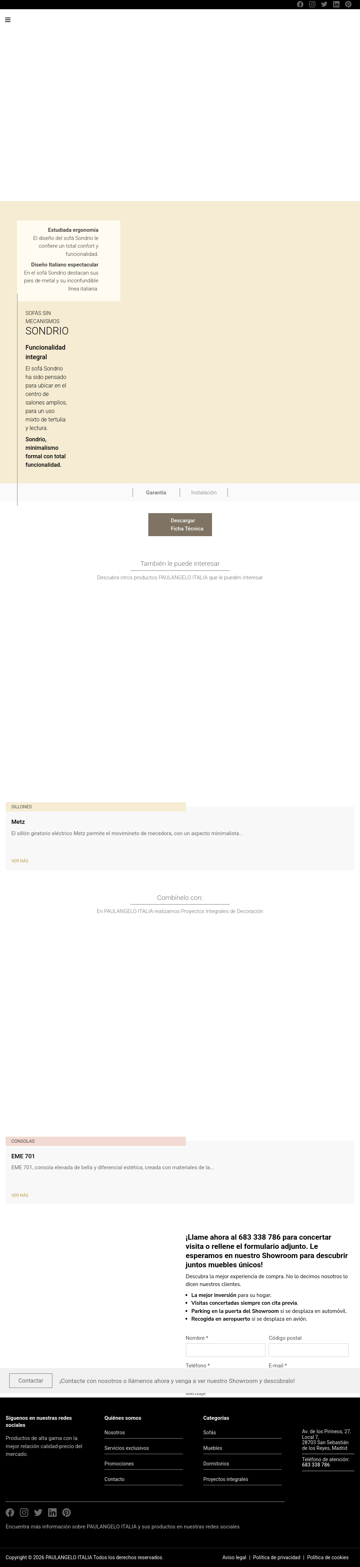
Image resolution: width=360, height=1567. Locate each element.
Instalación (204, 492)
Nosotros (114, 1432)
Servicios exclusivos (126, 1448)
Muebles (212, 1448)
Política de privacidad (276, 1557)
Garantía (156, 492)
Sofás (209, 1432)
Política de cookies (328, 1557)
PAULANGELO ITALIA (60, 23)
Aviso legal (234, 1557)
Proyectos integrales (225, 1479)
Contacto (114, 1479)
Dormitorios (216, 1463)
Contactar (30, 1380)
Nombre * (197, 1338)
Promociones (119, 1463)
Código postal (285, 1338)
